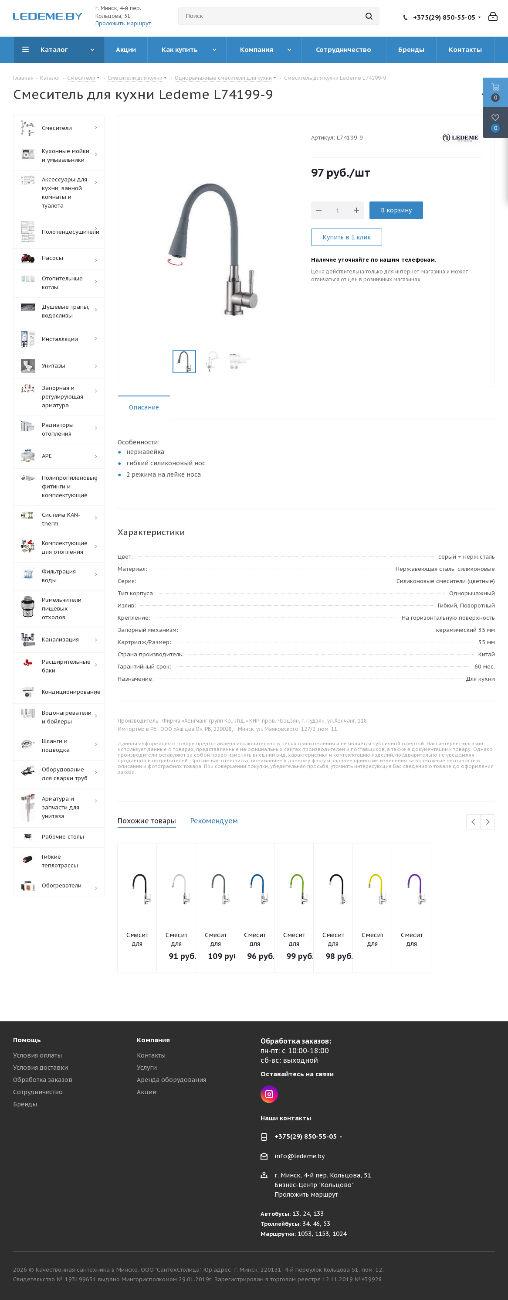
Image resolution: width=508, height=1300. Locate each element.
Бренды (25, 1104)
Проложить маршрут (123, 23)
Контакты (151, 1055)
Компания (153, 1040)
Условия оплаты (37, 1055)
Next (488, 822)
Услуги (147, 1067)
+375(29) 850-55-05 (444, 17)
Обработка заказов (42, 1080)
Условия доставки (40, 1067)
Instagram (269, 1094)
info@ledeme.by (299, 1156)
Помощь (27, 1040)
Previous (474, 822)
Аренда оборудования (171, 1080)
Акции (146, 1092)
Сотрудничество (38, 1092)
